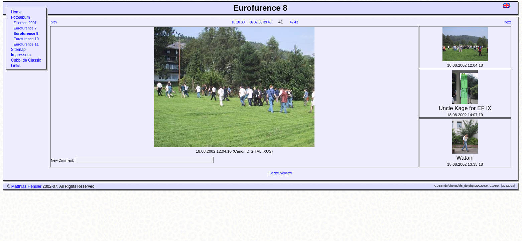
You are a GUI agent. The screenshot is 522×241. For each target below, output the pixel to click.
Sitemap (18, 49)
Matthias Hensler (26, 186)
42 (291, 22)
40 (270, 22)
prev (53, 22)
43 (296, 22)
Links (15, 65)
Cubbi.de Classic (26, 60)
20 (238, 22)
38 (260, 22)
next (507, 22)
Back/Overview (280, 173)
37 (256, 22)
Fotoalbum (20, 17)
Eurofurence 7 (25, 28)
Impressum (21, 55)
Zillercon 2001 (25, 23)
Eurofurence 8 (26, 33)
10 (233, 22)
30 (243, 22)
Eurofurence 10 (26, 39)
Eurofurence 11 (26, 44)
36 (251, 22)
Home (16, 12)
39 (265, 22)
